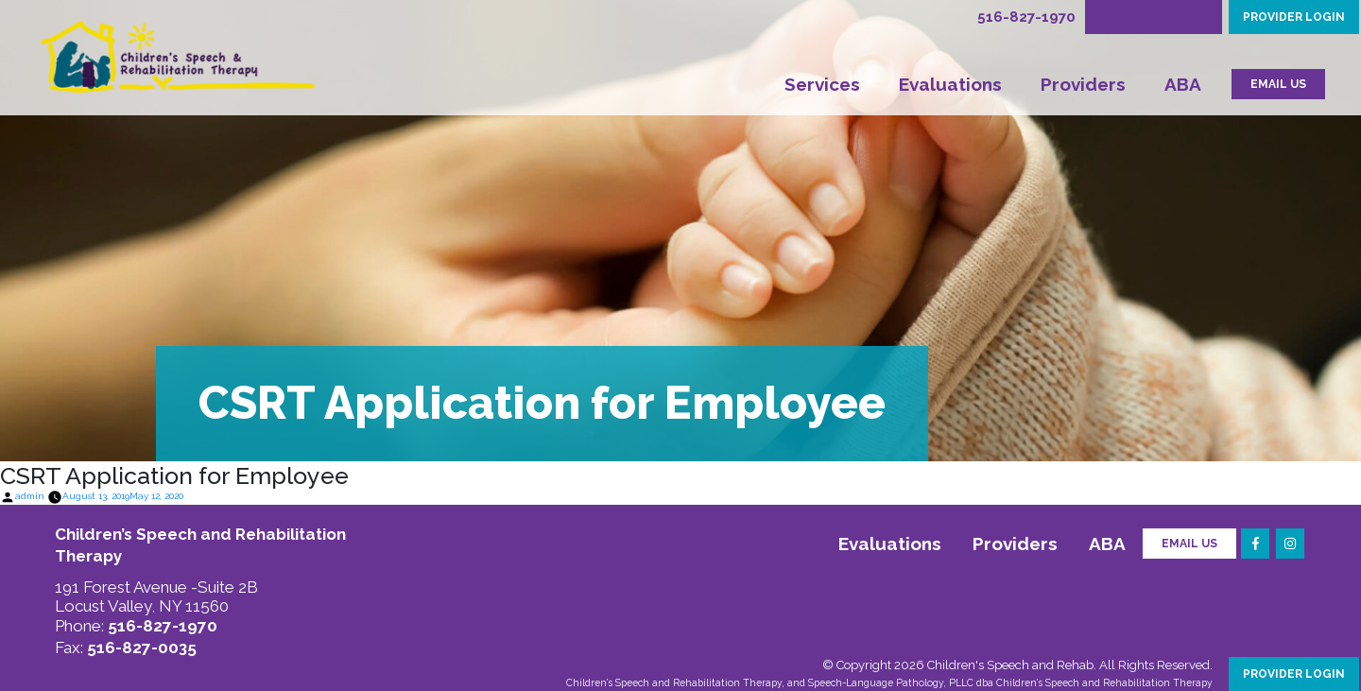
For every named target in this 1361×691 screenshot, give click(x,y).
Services (822, 84)
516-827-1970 (1026, 17)
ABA (1182, 84)
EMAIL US (1278, 84)
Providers (1083, 84)
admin (29, 496)
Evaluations (950, 84)
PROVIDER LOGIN (1294, 17)
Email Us (1189, 543)
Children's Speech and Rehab (1010, 665)
